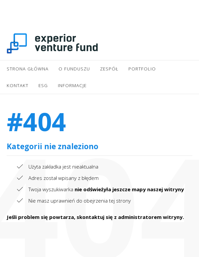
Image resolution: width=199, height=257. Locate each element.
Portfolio (142, 69)
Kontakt (17, 85)
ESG (43, 85)
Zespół (109, 69)
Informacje (72, 85)
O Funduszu (74, 69)
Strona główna (27, 69)
